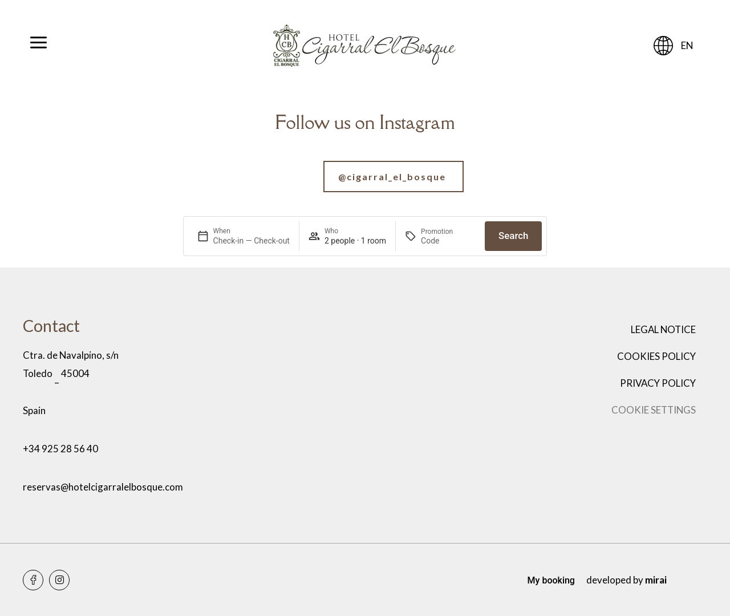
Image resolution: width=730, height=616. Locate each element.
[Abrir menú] (38, 46)
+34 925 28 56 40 (60, 449)
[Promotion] (448, 240)
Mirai (656, 580)
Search (513, 235)
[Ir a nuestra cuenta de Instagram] (365, 176)
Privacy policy (658, 383)
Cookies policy (656, 356)
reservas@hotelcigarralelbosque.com (103, 487)
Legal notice (663, 329)
